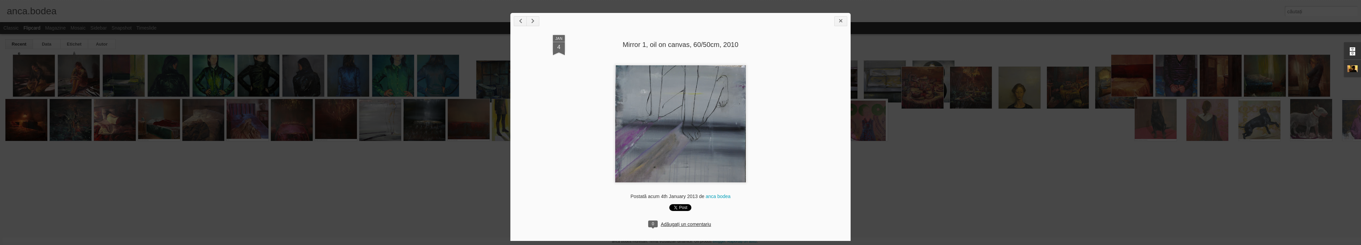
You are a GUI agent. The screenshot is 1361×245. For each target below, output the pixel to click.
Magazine (55, 28)
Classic (11, 28)
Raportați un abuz (742, 241)
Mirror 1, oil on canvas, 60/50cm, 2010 (680, 44)
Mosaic (77, 28)
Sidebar (99, 28)
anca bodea (718, 196)
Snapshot (122, 28)
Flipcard (31, 28)
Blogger (718, 241)
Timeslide (146, 28)
